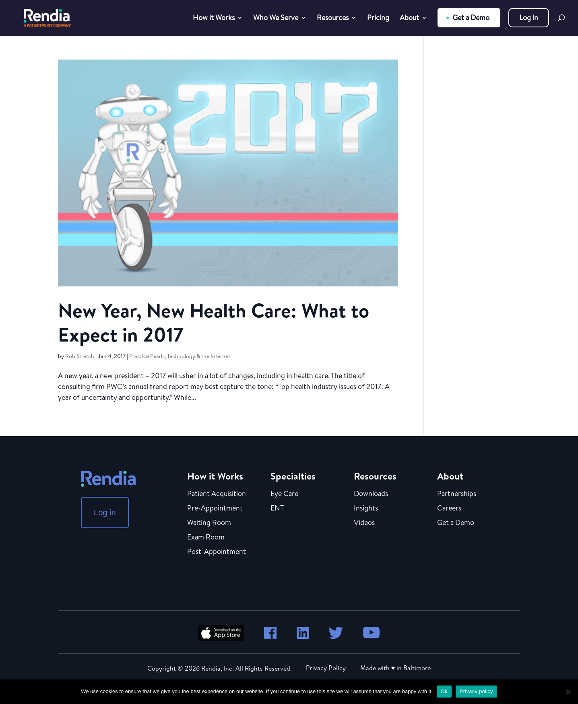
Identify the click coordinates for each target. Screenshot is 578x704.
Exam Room (206, 537)
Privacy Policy (326, 667)
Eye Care (284, 494)
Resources (333, 19)
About (409, 19)
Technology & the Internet (198, 356)
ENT (277, 508)
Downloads (371, 494)
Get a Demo (470, 17)
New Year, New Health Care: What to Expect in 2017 (213, 322)
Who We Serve (275, 19)
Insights (366, 508)
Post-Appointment (216, 552)
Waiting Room (209, 523)
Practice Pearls (147, 356)
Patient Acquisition (216, 494)
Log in (528, 17)
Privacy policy (476, 691)
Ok (444, 691)
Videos (364, 523)
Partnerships (456, 494)
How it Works (214, 19)
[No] (568, 692)
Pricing (378, 19)
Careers (449, 508)
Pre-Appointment (215, 508)
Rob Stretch (79, 356)
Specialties (293, 476)
